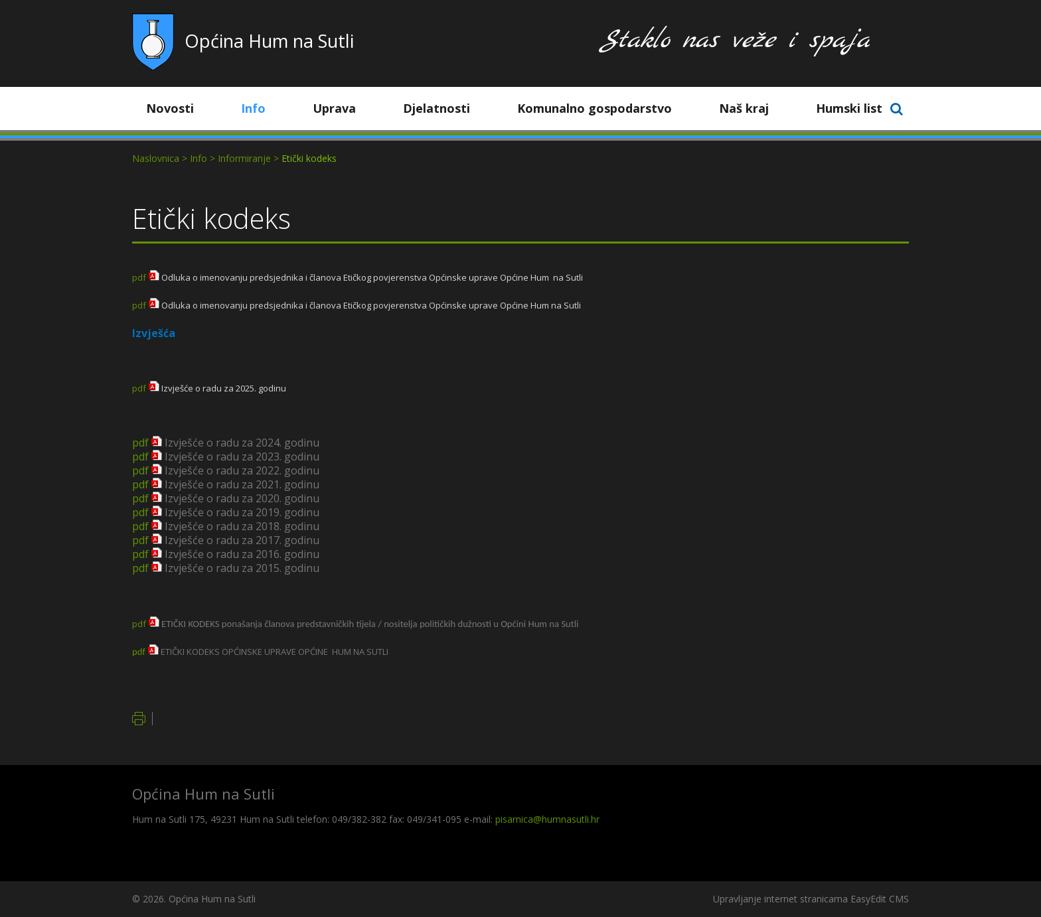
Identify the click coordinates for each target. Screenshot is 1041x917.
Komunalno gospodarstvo (604, 108)
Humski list (849, 108)
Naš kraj (754, 108)
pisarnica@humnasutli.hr (547, 819)
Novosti (180, 108)
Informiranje (244, 158)
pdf (139, 277)
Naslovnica (155, 158)
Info (263, 108)
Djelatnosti (446, 108)
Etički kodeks (309, 158)
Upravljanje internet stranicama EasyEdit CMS (811, 898)
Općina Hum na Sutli (269, 41)
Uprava (344, 108)
